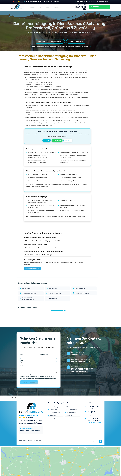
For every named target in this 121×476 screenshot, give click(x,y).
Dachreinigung (52, 415)
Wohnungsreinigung (71, 418)
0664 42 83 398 (81, 8)
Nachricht (23, 370)
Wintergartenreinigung (71, 412)
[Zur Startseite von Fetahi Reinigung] (31, 413)
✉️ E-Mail (67, 140)
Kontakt (56, 7)
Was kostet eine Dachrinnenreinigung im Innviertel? (42, 241)
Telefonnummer (43, 357)
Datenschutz (78, 446)
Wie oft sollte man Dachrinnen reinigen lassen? (41, 238)
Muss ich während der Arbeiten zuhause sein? (40, 248)
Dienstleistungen (45, 7)
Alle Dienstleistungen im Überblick (29, 310)
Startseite (33, 7)
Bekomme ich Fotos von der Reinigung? (38, 255)
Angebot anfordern (76, 42)
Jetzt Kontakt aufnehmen (32, 269)
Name (21, 357)
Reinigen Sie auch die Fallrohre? (36, 245)
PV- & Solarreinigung (71, 415)
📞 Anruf (46, 140)
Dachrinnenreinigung (54, 418)
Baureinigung (52, 421)
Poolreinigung (52, 423)
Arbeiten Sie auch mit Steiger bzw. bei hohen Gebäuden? (44, 252)
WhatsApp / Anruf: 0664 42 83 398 (50, 42)
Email (21, 364)
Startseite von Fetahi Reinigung (59, 313)
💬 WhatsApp (57, 140)
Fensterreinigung (53, 412)
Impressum (87, 446)
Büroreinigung (69, 421)
